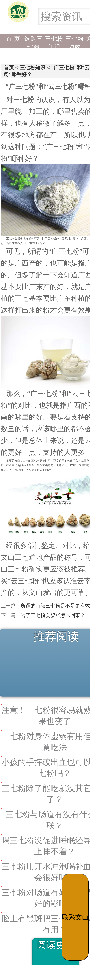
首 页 (13, 38)
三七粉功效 (74, 40)
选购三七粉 (33, 40)
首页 (9, 67)
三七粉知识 (54, 40)
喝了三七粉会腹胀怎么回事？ (53, 615)
